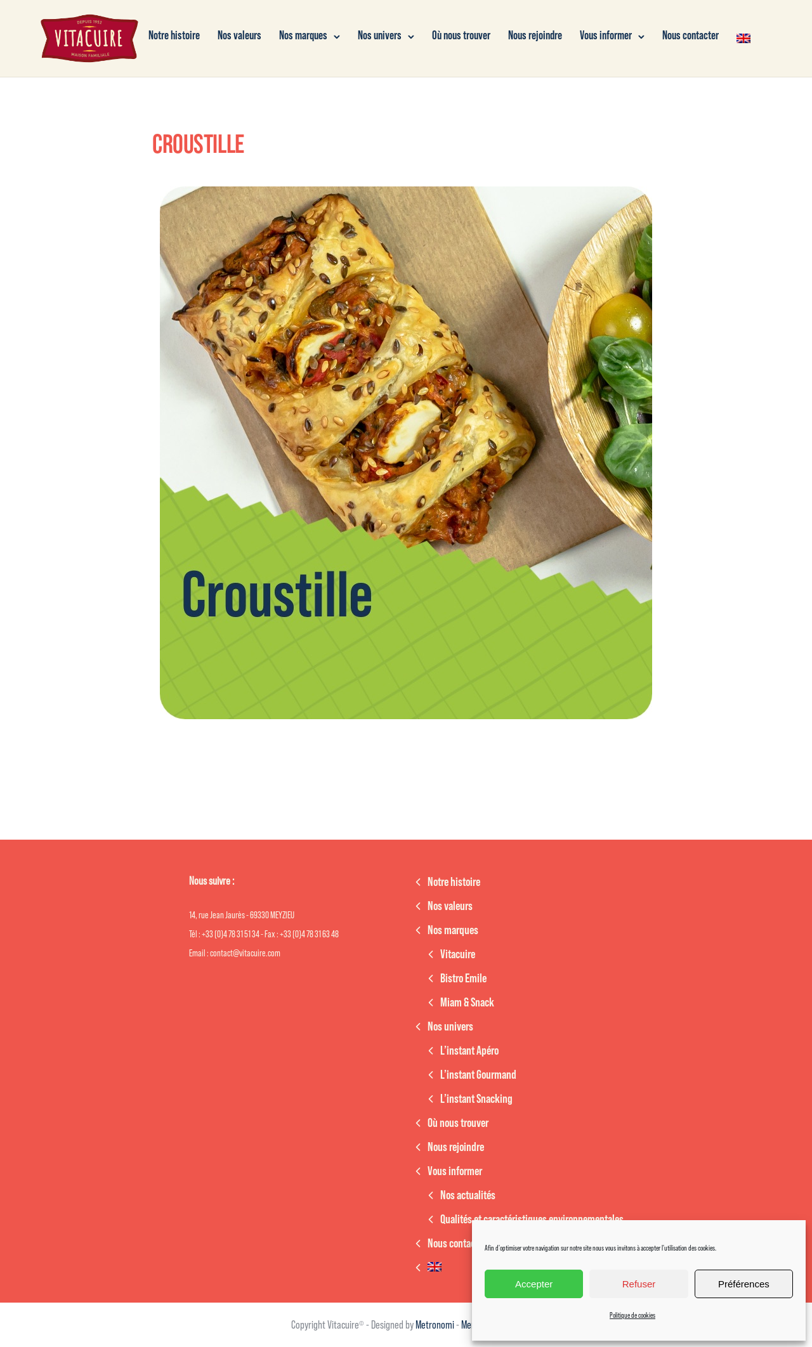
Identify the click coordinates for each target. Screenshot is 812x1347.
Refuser (639, 1284)
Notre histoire (174, 36)
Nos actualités (467, 1195)
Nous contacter (690, 36)
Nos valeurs (239, 36)
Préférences (743, 1284)
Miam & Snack (467, 1002)
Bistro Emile (463, 978)
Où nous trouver (461, 36)
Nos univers (380, 36)
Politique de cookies (632, 1315)
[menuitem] (743, 38)
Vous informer (606, 36)
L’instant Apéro (469, 1050)
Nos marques (303, 36)
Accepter (534, 1284)
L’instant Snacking (476, 1099)
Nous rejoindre (535, 36)
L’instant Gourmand (478, 1075)
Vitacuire (457, 954)
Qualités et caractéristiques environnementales (532, 1219)
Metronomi (436, 1325)
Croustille (198, 144)
